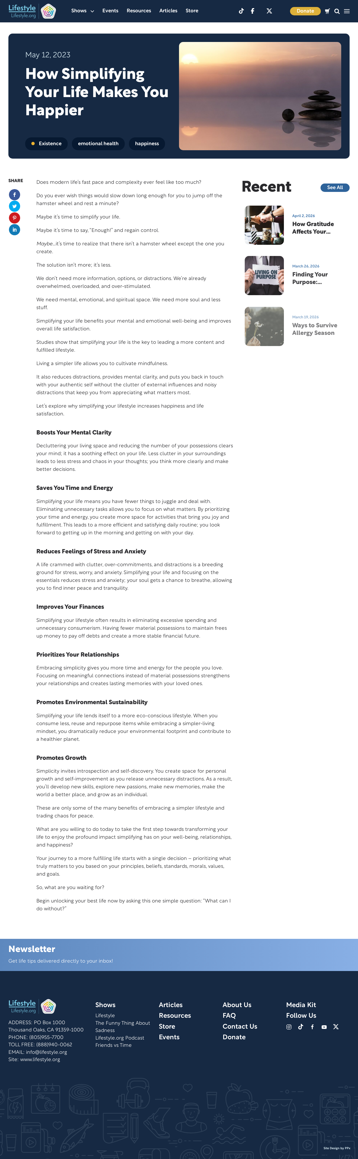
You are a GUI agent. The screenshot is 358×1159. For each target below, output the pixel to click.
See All (335, 187)
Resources (139, 11)
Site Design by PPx (337, 1148)
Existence (46, 144)
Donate (305, 11)
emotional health (98, 144)
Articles (168, 11)
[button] (337, 11)
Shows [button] (82, 11)
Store (192, 11)
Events (110, 11)
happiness (147, 144)
